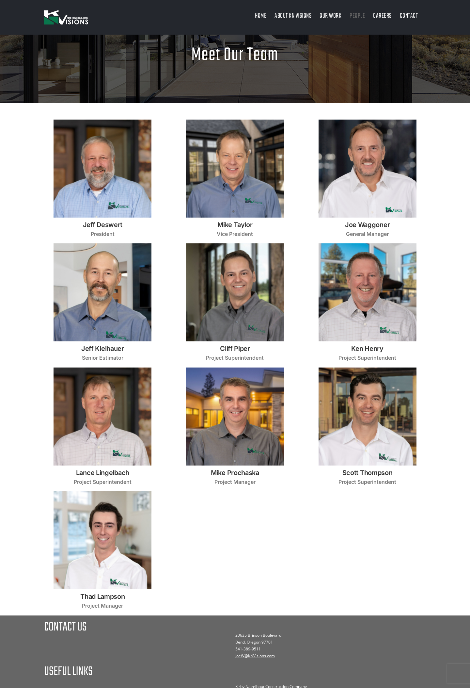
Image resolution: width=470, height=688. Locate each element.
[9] (235, 246)
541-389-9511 (248, 649)
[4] (367, 122)
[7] (235, 122)
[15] (367, 246)
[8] (102, 122)
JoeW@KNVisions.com (255, 656)
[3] (367, 370)
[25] (235, 370)
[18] (102, 246)
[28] (102, 494)
